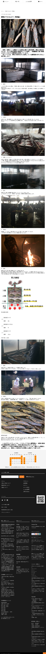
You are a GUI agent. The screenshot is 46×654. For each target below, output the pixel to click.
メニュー (5, 1)
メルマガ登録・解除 (5, 504)
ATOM (5, 506)
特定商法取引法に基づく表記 (7, 508)
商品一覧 (17, 1)
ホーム (2, 11)
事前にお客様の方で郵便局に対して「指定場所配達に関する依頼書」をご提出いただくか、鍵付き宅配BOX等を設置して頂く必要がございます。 (7, 566)
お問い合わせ (11, 543)
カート (40, 1)
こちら (7, 561)
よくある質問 (29, 1)
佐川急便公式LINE (9, 559)
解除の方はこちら (30, 476)
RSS (2, 506)
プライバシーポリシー (6, 510)
